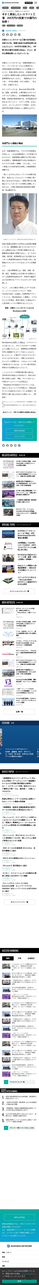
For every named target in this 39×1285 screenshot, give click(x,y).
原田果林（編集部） (12, 30)
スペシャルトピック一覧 (19, 591)
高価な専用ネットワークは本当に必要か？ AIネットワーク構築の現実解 (21, 1138)
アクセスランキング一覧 (17, 1100)
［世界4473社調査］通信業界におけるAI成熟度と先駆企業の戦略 (21, 1121)
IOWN (5, 7)
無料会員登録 (29, 2)
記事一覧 (19, 730)
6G (32, 7)
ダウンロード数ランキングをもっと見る (22, 1146)
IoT (4, 25)
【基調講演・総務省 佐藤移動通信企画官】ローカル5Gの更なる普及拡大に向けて (21, 1127)
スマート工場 (11, 25)
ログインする (19, 436)
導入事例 (19, 25)
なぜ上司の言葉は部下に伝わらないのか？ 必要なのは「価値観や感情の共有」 (21, 1132)
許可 (19, 1281)
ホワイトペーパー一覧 (19, 920)
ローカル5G (15, 7)
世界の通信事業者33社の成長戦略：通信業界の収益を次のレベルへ (21, 1115)
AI (25, 7)
